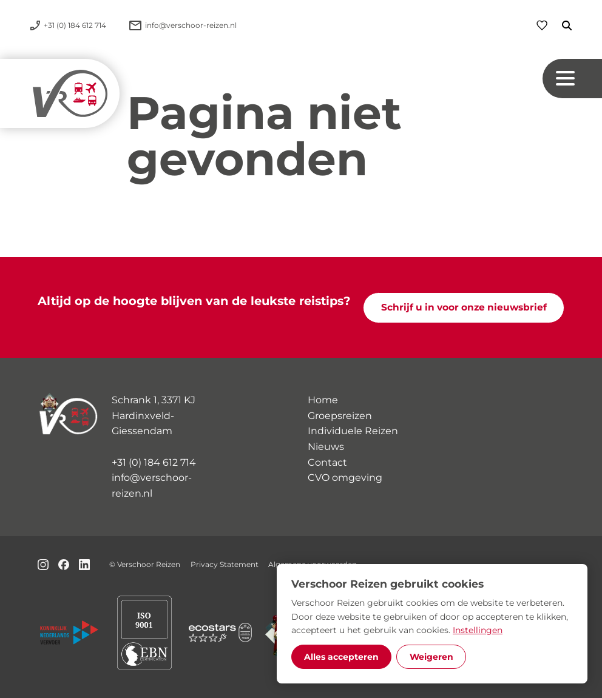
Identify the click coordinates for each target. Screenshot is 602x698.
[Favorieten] (541, 25)
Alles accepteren (341, 656)
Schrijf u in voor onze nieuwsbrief (464, 307)
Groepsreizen (340, 415)
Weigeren (431, 656)
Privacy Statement (225, 564)
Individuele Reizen (353, 431)
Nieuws (326, 446)
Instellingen (477, 630)
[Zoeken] (559, 25)
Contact (327, 462)
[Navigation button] (572, 78)
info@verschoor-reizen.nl (152, 485)
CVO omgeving (345, 477)
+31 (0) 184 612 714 (154, 462)
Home (323, 400)
